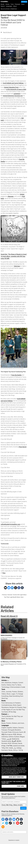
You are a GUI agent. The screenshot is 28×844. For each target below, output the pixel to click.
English (3, 728)
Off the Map (12, 712)
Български (9, 734)
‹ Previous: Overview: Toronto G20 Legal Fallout (14, 594)
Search (3, 6)
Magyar (22, 737)
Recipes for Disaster (15, 707)
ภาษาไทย (9, 746)
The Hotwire (9, 719)
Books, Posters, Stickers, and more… (13, 723)
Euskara (16, 737)
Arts (2, 683)
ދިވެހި (15, 748)
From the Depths (16, 375)
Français (4, 730)
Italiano (15, 728)
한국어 (19, 741)
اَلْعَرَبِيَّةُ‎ (14, 741)
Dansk (20, 743)
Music (9, 694)
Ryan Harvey (23, 447)
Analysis (15, 683)
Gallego (19, 748)
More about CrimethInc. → (17, 777)
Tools (12, 4)
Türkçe (3, 739)
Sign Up (23, 808)
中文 (14, 734)
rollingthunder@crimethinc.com (10, 524)
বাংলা (9, 743)
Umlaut (22, 194)
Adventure (8, 683)
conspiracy (17, 93)
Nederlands (15, 739)
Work (14, 705)
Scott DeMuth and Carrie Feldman (13, 83)
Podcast (4, 714)
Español (9, 728)
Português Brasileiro (14, 730)
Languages (9, 6)
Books (2, 4)
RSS (8, 680)
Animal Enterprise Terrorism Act (13, 95)
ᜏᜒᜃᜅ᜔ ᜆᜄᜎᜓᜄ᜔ (18, 750)
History (8, 685)
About (15, 6)
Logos (13, 694)
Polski (10, 732)
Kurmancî (4, 750)
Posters (14, 692)
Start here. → (21, 786)
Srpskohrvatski (6, 741)
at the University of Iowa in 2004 (16, 89)
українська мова (18, 746)
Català (11, 748)
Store (22, 4)
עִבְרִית (3, 746)
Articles (4, 680)
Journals (8, 692)
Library (7, 4)
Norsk (10, 750)
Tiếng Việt (4, 748)
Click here (17, 266)
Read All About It (7, 32)
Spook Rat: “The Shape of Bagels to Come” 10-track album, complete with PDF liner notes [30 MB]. (14, 256)
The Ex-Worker (6, 716)
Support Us (24, 1)
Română (4, 743)
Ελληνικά (15, 732)
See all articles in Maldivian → (10, 9)
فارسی (9, 739)
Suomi (21, 732)
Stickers (20, 692)
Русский (4, 732)
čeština (11, 737)
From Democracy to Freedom (11, 703)
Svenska (14, 743)
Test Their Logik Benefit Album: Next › (14, 597)
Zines (3, 692)
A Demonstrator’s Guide (17, 687)
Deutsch (21, 728)
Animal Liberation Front (11, 87)
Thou (3, 573)
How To (14, 685)
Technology (5, 687)
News (19, 685)
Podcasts (17, 4)
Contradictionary (6, 705)
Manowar (11, 196)
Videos (3, 694)
